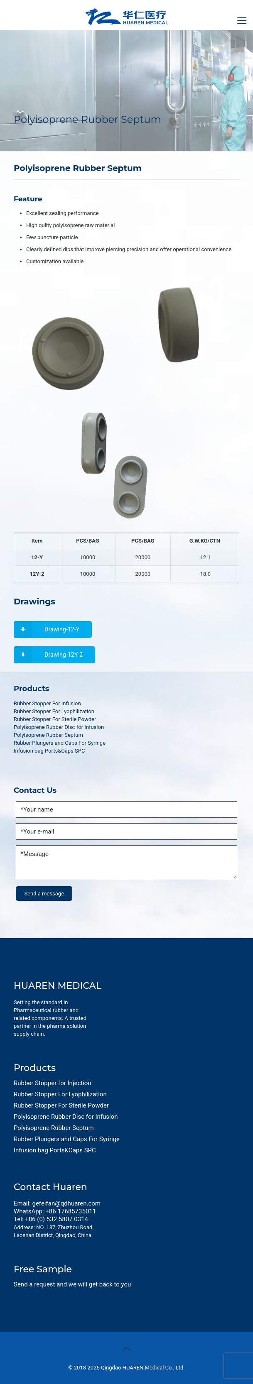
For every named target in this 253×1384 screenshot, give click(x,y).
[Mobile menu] (242, 21)
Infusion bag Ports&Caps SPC (49, 751)
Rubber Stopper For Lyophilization (54, 711)
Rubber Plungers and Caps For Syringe (60, 743)
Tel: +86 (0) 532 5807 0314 (51, 1219)
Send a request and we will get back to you (72, 1284)
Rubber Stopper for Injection (52, 1083)
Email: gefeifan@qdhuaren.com (57, 1203)
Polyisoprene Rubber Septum (48, 735)
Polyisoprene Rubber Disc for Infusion (59, 727)
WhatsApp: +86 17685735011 (55, 1211)
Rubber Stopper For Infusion (47, 703)
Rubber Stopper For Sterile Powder (55, 719)
